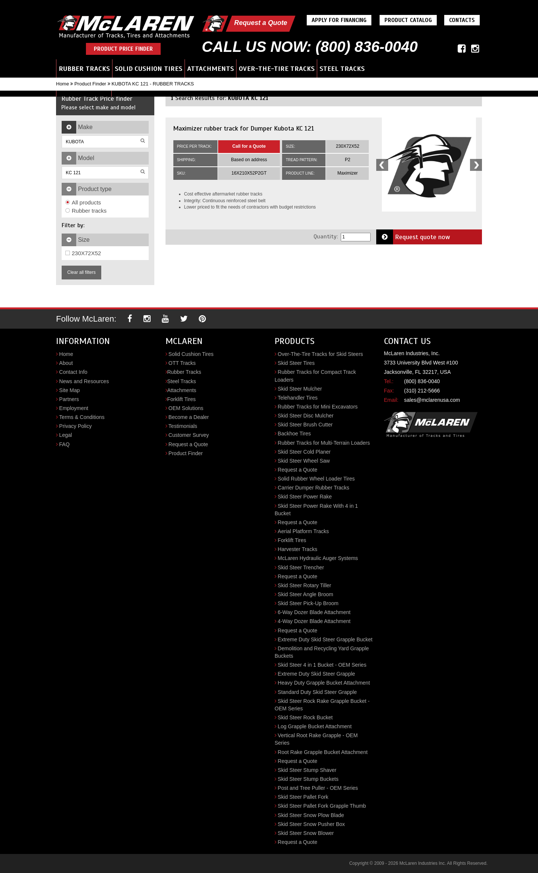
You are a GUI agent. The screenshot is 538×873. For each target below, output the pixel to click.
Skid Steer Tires (296, 363)
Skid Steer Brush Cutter (305, 425)
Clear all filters (81, 272)
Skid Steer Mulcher (300, 389)
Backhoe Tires (294, 433)
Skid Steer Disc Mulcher (305, 416)
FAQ (64, 444)
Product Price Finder (123, 49)
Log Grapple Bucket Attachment (315, 726)
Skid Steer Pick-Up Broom (308, 603)
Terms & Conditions (81, 417)
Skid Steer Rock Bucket (305, 717)
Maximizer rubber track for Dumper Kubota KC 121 (243, 128)
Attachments (210, 69)
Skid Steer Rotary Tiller (304, 585)
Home (62, 84)
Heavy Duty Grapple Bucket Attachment (324, 683)
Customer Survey (188, 435)
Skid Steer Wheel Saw (304, 461)
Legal (65, 435)
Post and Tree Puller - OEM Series (318, 788)
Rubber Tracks (84, 69)
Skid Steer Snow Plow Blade (311, 815)
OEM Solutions (185, 408)
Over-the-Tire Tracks (277, 69)
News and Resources (84, 381)
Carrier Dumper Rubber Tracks (313, 488)
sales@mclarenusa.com (432, 400)
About (66, 363)
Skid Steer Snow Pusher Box (311, 824)
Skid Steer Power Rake (305, 497)
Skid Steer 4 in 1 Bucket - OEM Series (322, 665)
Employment (73, 408)
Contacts (462, 20)
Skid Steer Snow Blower (306, 833)
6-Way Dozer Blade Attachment (314, 612)
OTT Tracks (182, 363)
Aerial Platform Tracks (303, 531)
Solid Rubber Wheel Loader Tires (316, 479)
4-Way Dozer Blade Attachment (314, 621)
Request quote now (413, 236)
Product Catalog (408, 20)
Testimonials (182, 426)
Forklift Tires (181, 399)
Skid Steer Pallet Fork (303, 797)
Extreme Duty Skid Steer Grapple (316, 674)
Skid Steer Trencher (301, 567)
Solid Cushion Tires (148, 69)
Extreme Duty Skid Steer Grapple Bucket (325, 639)
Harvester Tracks (297, 549)
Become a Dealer (188, 417)
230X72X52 (83, 253)
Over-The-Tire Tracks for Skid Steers (320, 354)
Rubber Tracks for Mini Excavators (318, 407)
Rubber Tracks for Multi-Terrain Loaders (324, 443)
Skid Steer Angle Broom (305, 594)
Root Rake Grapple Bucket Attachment (322, 752)
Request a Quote (261, 22)
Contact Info (73, 372)
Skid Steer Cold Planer (304, 452)
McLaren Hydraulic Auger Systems (318, 558)
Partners (69, 399)
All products (83, 202)
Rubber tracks (85, 210)
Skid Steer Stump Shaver (307, 770)
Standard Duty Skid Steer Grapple (317, 692)
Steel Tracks (342, 69)
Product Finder (90, 84)
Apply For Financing (339, 20)
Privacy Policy (75, 426)
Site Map (69, 390)
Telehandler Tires (298, 398)
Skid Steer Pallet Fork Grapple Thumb (322, 806)
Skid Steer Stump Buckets (308, 779)
